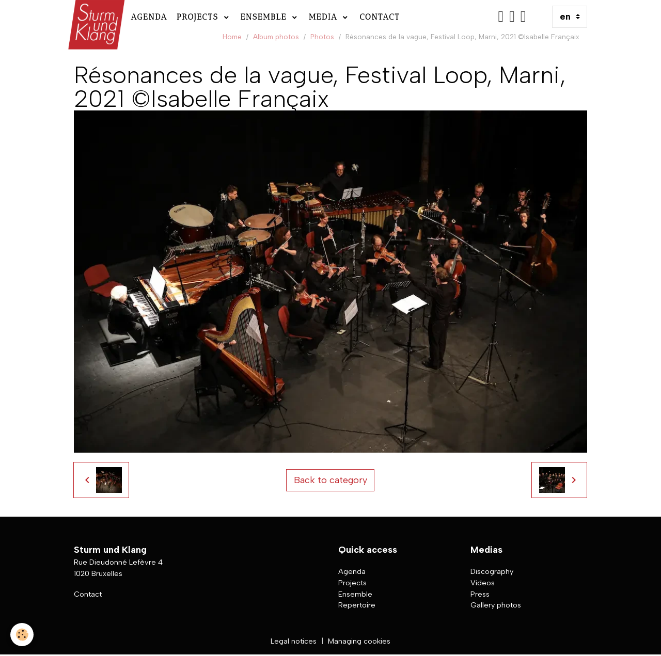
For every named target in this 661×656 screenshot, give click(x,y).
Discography (491, 571)
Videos (482, 582)
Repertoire (356, 605)
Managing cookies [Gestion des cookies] (359, 641)
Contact (379, 17)
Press (480, 594)
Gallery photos (495, 605)
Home (232, 37)
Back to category (330, 480)
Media (325, 17)
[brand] (95, 17)
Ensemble (265, 17)
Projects (199, 17)
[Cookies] (22, 634)
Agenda (149, 17)
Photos (322, 37)
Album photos (276, 37)
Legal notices (294, 641)
